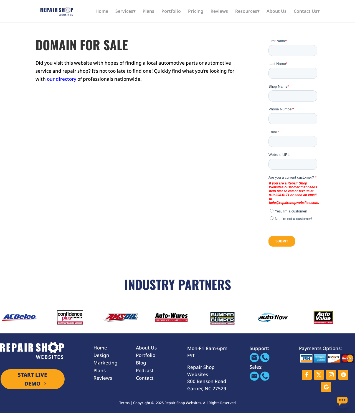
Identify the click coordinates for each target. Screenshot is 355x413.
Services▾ (125, 11)
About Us (276, 11)
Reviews (219, 11)
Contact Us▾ (307, 11)
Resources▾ (247, 11)
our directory (61, 79)
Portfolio (171, 11)
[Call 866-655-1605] (265, 360)
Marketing (105, 362)
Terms (124, 402)
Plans (148, 11)
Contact (145, 378)
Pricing (195, 11)
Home (101, 11)
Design (101, 355)
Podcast (145, 370)
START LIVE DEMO (32, 379)
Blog (141, 362)
